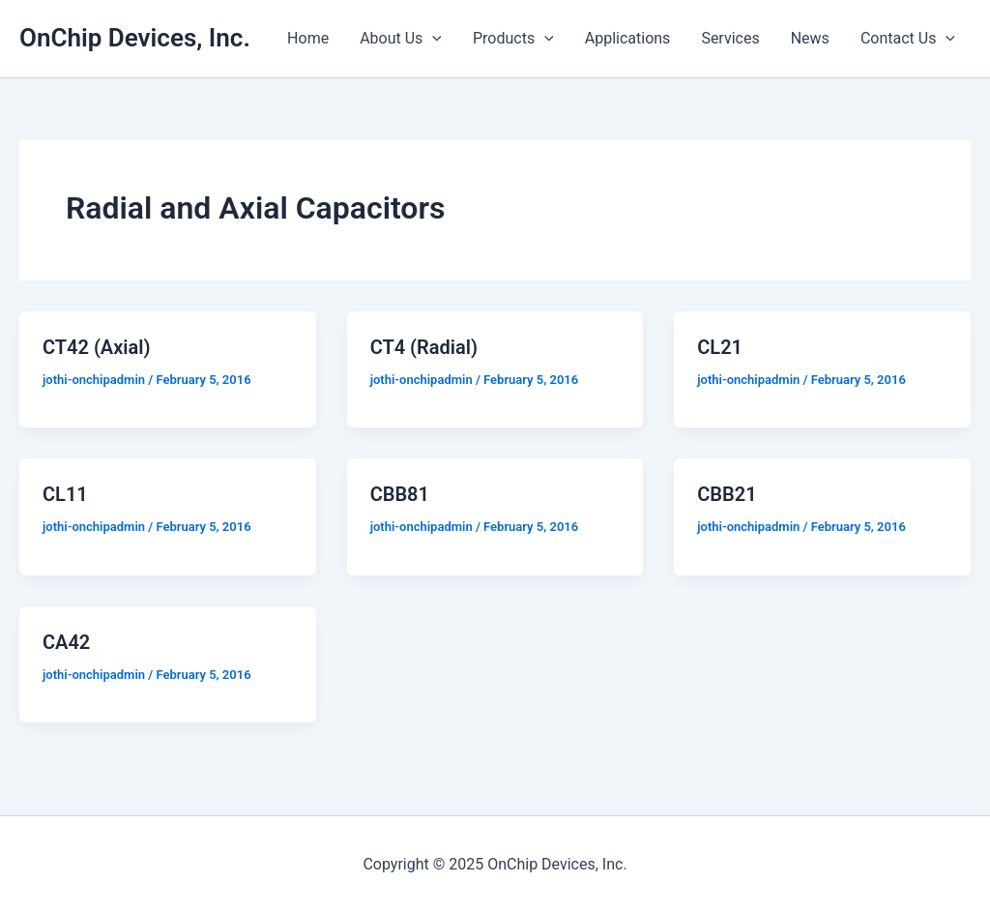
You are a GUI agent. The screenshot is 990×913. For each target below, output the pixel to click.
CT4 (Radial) (424, 347)
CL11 (65, 494)
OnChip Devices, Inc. (134, 37)
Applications (628, 38)
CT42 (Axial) (96, 347)
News (810, 38)
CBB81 (399, 494)
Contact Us (907, 38)
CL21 (719, 347)
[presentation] (432, 38)
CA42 (66, 642)
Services (730, 38)
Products (513, 38)
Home (308, 38)
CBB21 (726, 494)
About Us (401, 38)
